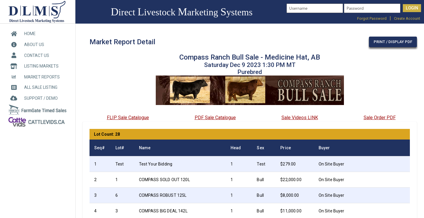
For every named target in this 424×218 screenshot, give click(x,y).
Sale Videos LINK (299, 117)
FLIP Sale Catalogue (128, 117)
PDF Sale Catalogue (215, 117)
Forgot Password (372, 18)
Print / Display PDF (393, 42)
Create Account (407, 18)
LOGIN (412, 8)
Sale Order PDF (380, 117)
